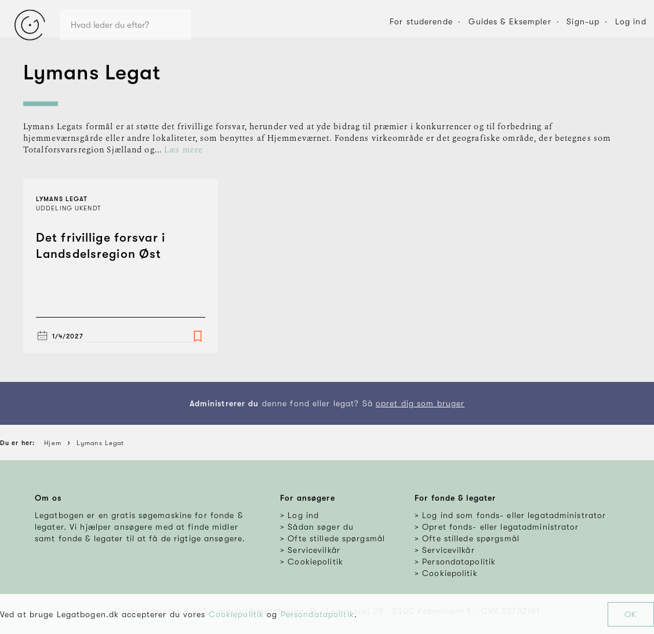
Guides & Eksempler (509, 21)
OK (630, 614)
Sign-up (583, 21)
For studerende (421, 21)
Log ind (630, 21)
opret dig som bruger (420, 403)
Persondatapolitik (317, 614)
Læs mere (183, 150)
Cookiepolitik (236, 614)
